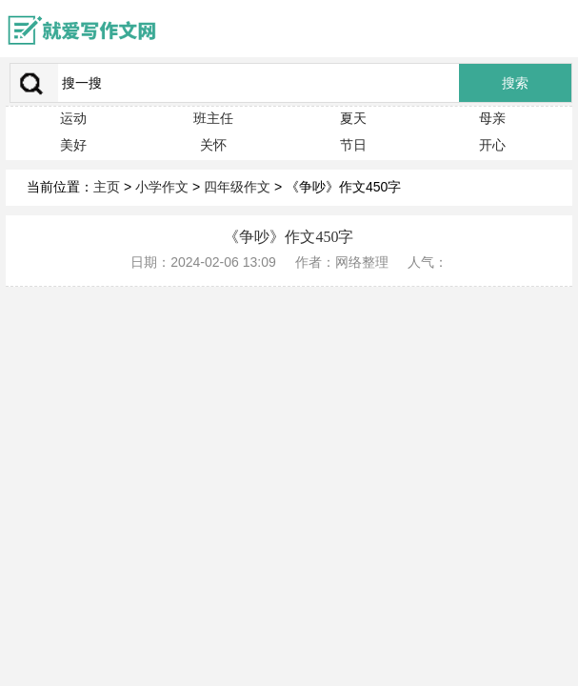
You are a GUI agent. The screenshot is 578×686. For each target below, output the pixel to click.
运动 (73, 118)
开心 (492, 144)
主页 (106, 186)
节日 (353, 144)
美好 (73, 144)
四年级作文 (237, 186)
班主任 (213, 118)
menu (554, 28)
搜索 (515, 83)
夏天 (353, 118)
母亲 (492, 118)
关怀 (213, 144)
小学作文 (162, 186)
